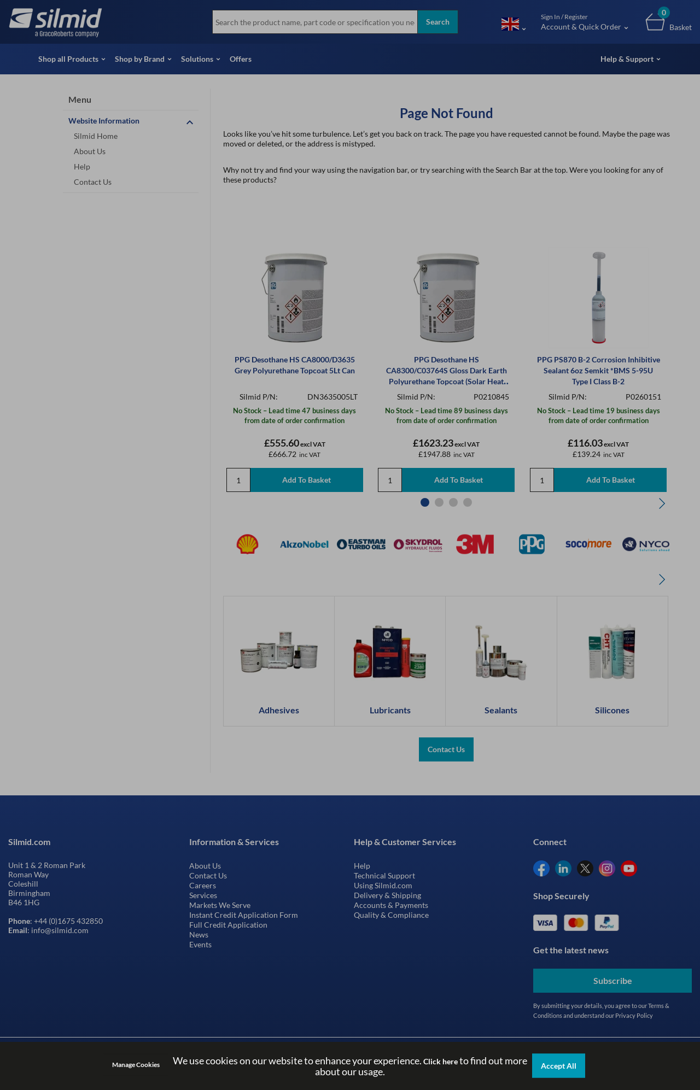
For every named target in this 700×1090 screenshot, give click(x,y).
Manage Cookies (136, 1064)
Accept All (558, 1065)
